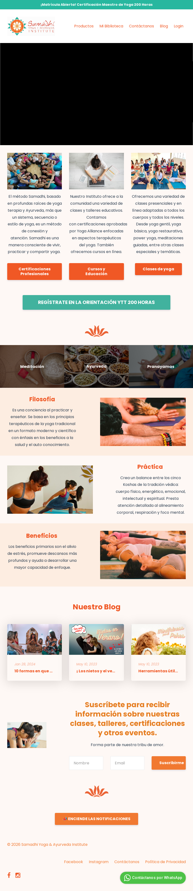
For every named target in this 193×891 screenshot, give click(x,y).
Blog (164, 26)
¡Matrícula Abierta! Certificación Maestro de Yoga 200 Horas (97, 4)
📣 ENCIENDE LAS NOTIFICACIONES (96, 819)
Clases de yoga (158, 269)
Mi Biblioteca (111, 26)
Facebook (73, 862)
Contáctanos (141, 26)
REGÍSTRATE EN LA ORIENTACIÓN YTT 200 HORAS (96, 302)
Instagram (99, 862)
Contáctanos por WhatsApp (152, 878)
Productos (84, 26)
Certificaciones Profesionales (35, 271)
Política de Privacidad (165, 862)
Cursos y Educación (96, 271)
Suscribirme (171, 763)
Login (178, 26)
